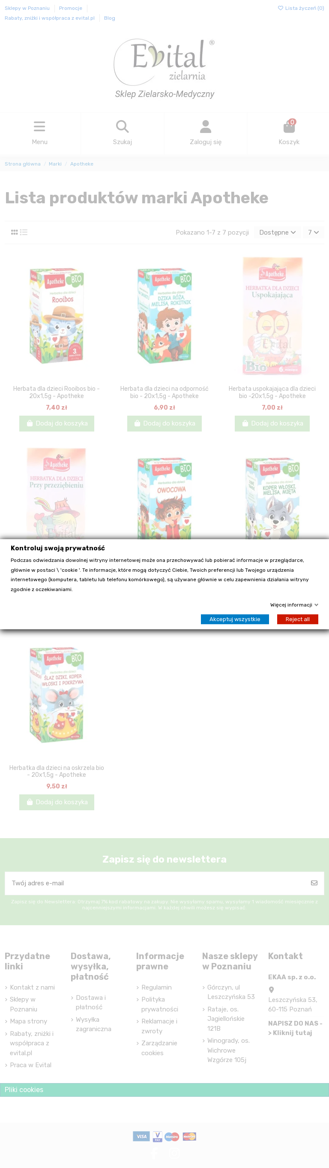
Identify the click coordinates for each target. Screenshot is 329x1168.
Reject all (298, 619)
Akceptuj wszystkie (234, 619)
